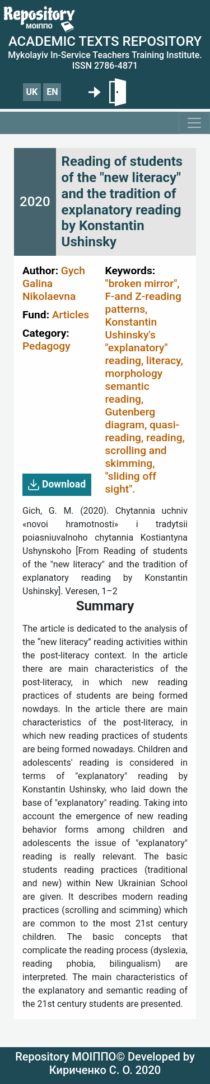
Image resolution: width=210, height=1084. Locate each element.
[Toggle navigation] (194, 123)
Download (57, 484)
